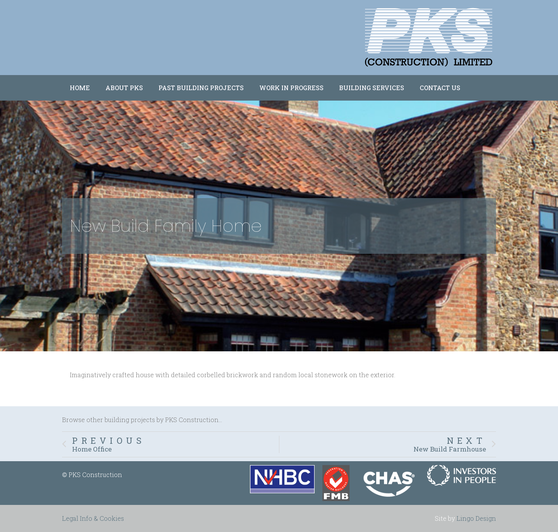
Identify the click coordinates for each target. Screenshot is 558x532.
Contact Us (440, 88)
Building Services (371, 88)
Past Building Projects (201, 88)
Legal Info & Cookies (93, 518)
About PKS (124, 88)
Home (80, 88)
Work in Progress (291, 88)
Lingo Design (476, 518)
